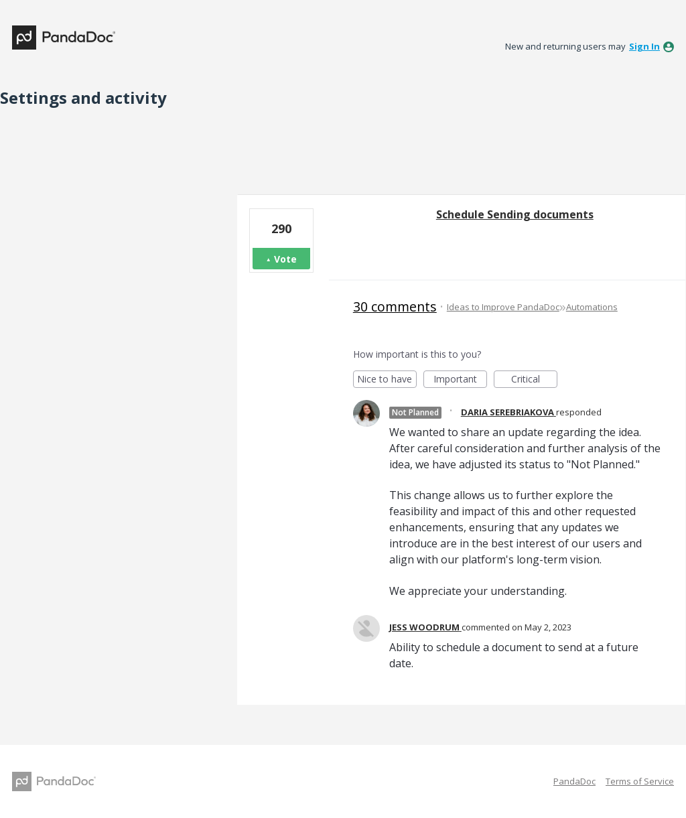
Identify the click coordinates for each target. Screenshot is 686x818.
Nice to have (387, 380)
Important (460, 380)
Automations (592, 307)
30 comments (395, 306)
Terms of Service (640, 781)
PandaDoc (574, 781)
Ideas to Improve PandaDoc (503, 307)
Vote (285, 259)
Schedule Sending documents (515, 214)
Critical (534, 380)
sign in (644, 46)
